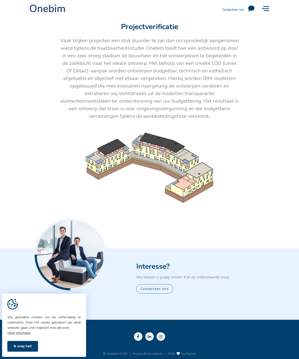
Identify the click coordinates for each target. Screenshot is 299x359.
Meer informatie (18, 333)
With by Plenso (182, 353)
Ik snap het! (23, 346)
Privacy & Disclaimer (147, 353)
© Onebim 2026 (115, 353)
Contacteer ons (240, 8)
